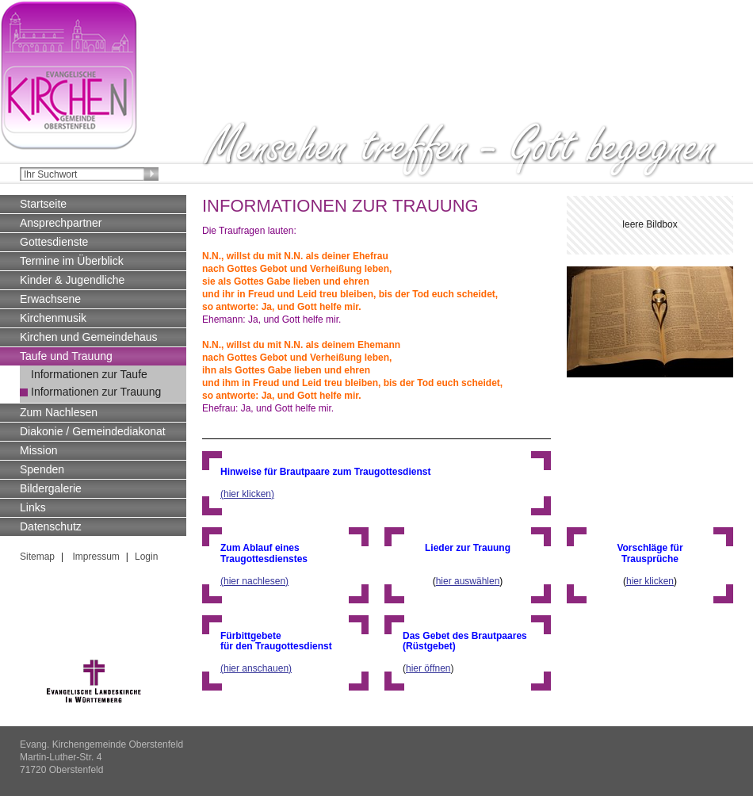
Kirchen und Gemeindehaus (89, 337)
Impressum (95, 556)
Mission (38, 450)
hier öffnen (428, 668)
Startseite (43, 203)
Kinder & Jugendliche (72, 280)
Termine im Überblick (72, 260)
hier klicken (650, 581)
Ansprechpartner (61, 222)
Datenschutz (51, 526)
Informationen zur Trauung (96, 391)
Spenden (42, 469)
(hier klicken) (247, 493)
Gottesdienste (54, 241)
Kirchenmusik (53, 318)
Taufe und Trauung (66, 356)
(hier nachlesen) (254, 581)
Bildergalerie (51, 488)
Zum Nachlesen (58, 412)
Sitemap (37, 556)
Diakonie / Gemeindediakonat (93, 431)
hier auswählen (468, 581)
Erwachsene (50, 299)
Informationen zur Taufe (89, 374)
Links (33, 507)
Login (146, 556)
